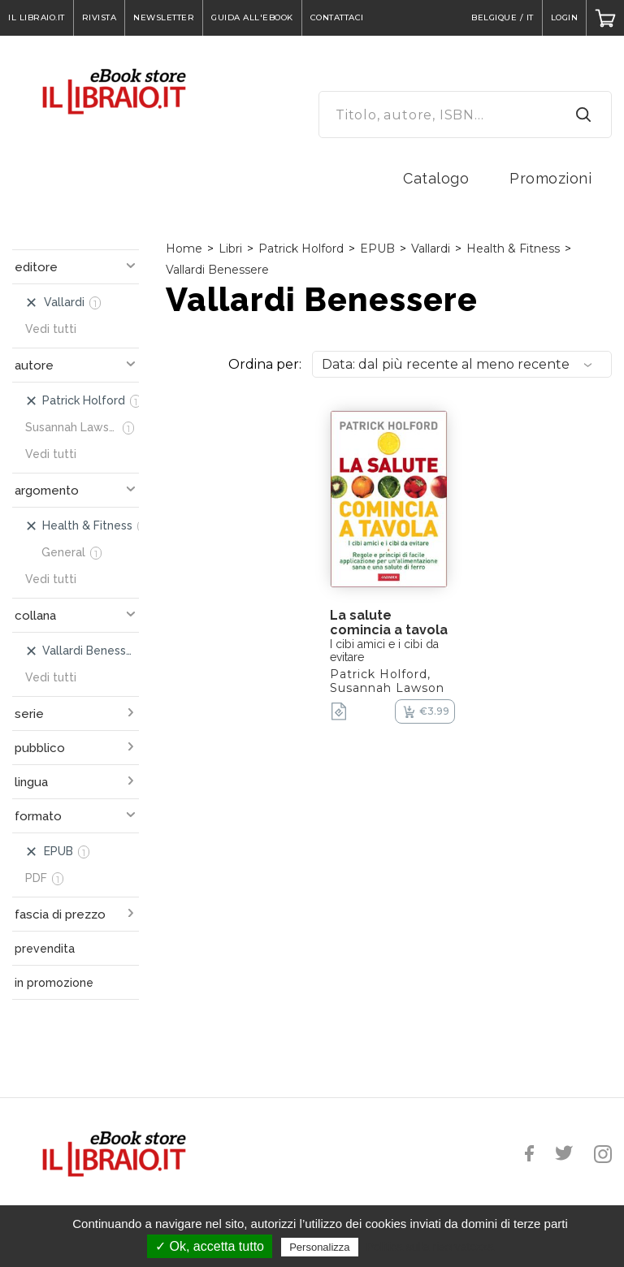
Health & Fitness (513, 248)
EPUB (377, 248)
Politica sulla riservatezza (430, 1246)
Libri (230, 248)
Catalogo (436, 178)
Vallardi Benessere (217, 269)
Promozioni (550, 178)
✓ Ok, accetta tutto (209, 1246)
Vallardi (430, 248)
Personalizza (319, 1247)
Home (184, 248)
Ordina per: (264, 364)
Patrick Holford (301, 248)
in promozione (54, 982)
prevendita (45, 948)
